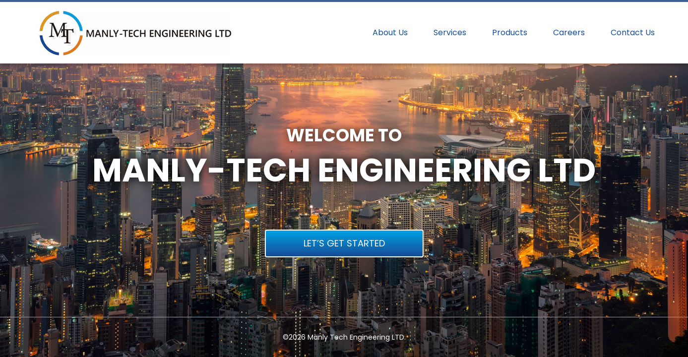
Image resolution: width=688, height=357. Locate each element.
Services (450, 32)
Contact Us (633, 32)
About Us (390, 32)
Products (509, 32)
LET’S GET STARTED (344, 243)
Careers (569, 32)
